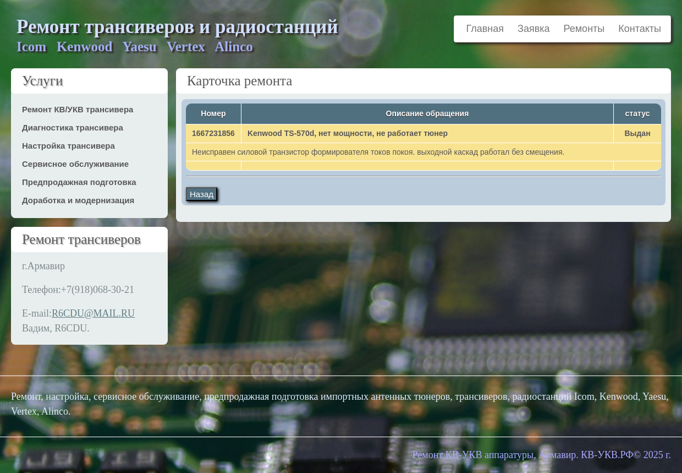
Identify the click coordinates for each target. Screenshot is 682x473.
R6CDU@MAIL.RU (93, 313)
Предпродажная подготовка (79, 182)
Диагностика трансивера (72, 127)
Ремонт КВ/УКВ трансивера (77, 109)
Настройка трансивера (68, 145)
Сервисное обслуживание (75, 163)
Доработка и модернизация (78, 200)
